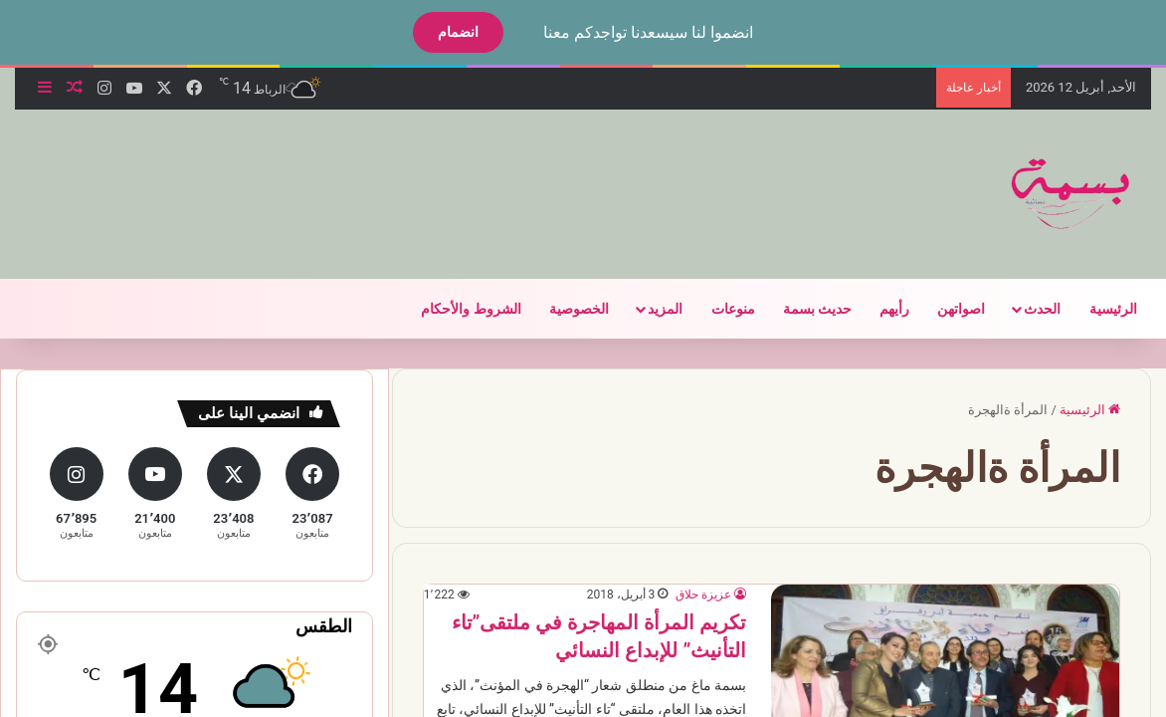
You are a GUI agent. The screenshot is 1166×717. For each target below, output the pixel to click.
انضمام (441, 32)
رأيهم (877, 309)
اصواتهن (944, 309)
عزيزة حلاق (686, 594)
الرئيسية (1096, 309)
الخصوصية (562, 309)
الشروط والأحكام (453, 309)
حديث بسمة (800, 309)
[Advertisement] (372, 174)
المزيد (648, 309)
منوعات (716, 309)
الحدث (1025, 309)
